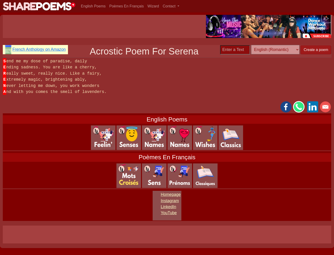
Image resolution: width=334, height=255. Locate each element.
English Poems (93, 6)
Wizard (153, 6)
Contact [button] (170, 6)
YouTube (169, 212)
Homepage (171, 194)
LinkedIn (168, 206)
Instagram (170, 200)
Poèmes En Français (126, 6)
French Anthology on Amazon (39, 49)
